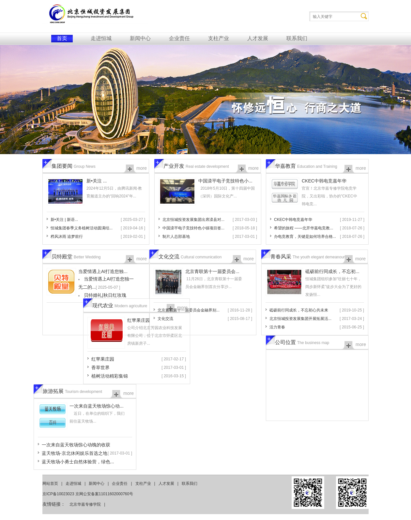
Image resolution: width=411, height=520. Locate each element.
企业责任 (179, 38)
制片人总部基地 (176, 236)
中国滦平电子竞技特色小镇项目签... (193, 228)
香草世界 (100, 367)
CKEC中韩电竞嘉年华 (324, 180)
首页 (62, 38)
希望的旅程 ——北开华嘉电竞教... (303, 228)
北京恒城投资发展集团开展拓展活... (300, 318)
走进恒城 (101, 38)
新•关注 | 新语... (64, 219)
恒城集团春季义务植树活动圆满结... (82, 228)
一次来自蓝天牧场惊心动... (96, 406)
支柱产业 (218, 38)
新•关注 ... (96, 180)
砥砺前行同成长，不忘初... (332, 271)
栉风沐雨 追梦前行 (67, 236)
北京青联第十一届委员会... (212, 271)
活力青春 (277, 327)
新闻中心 (140, 38)
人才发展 (257, 38)
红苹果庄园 (138, 320)
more (141, 168)
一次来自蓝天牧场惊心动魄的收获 (76, 444)
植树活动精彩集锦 (109, 376)
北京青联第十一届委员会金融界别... (189, 310)
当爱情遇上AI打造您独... (103, 271)
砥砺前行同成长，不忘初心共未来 (298, 310)
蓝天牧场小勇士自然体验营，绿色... (78, 461)
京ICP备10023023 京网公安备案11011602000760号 (87, 494)
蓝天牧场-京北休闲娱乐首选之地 (74, 453)
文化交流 (165, 318)
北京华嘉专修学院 (85, 504)
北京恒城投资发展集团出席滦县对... (193, 219)
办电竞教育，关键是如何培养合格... (305, 236)
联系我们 (296, 38)
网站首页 (50, 483)
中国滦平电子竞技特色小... (225, 180)
